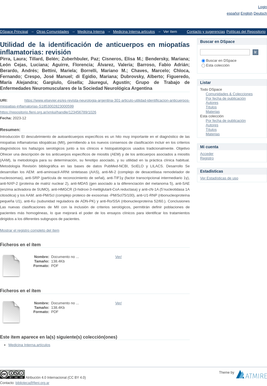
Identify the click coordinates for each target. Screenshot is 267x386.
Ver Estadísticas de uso (219, 178)
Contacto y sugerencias (206, 31)
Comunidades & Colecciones (229, 94)
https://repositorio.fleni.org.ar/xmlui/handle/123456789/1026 (48, 112)
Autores (212, 103)
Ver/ (118, 257)
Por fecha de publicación (226, 98)
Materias (213, 111)
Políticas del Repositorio (246, 31)
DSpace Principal (14, 31)
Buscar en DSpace (219, 60)
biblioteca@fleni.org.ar (32, 383)
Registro (207, 158)
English (247, 13)
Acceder (207, 154)
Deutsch (260, 13)
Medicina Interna (91, 31)
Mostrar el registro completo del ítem (29, 230)
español (233, 13)
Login (262, 7)
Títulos (211, 107)
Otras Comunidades (53, 31)
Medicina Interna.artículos (134, 31)
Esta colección (216, 65)
